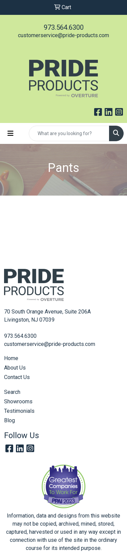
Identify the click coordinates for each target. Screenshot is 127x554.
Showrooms (18, 401)
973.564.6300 (64, 27)
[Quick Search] (69, 133)
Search (12, 392)
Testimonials (19, 411)
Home (11, 358)
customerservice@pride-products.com (63, 35)
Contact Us (17, 377)
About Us (15, 367)
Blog (9, 420)
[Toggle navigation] (10, 133)
